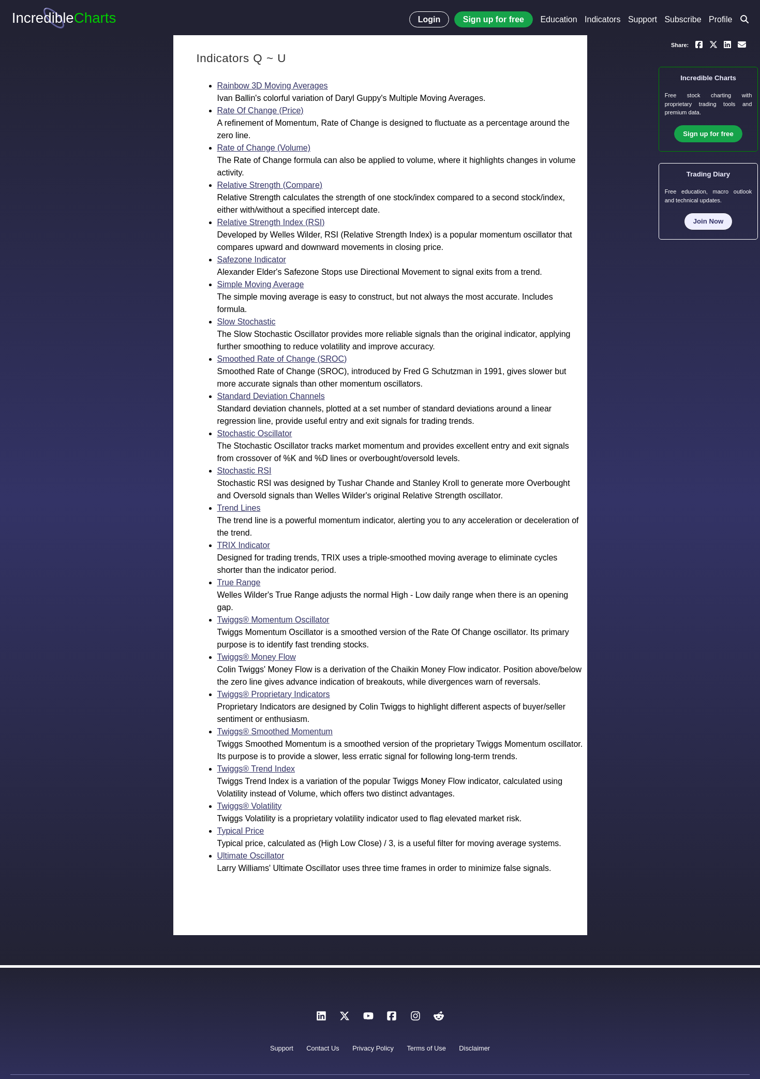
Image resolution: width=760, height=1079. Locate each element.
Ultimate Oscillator (251, 855)
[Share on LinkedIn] (727, 44)
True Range (239, 582)
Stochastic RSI (244, 470)
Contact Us (322, 1048)
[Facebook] (391, 1019)
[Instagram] (415, 1019)
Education (558, 19)
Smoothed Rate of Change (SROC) (282, 358)
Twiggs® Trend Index (256, 768)
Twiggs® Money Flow (256, 657)
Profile (720, 19)
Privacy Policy (373, 1048)
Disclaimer (474, 1048)
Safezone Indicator (251, 259)
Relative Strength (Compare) (270, 185)
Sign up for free (493, 19)
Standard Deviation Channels (271, 396)
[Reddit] (438, 1019)
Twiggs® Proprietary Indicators (273, 694)
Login (429, 19)
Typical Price (240, 830)
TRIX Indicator (243, 545)
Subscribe (682, 19)
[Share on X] (713, 44)
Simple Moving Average (260, 284)
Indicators (602, 19)
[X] (344, 1019)
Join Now (708, 221)
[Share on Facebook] (699, 44)
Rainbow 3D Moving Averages (272, 85)
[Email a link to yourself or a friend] (742, 44)
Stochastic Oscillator (254, 433)
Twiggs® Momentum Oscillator (273, 619)
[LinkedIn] (321, 1019)
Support (642, 19)
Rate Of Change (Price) (260, 110)
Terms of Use (426, 1048)
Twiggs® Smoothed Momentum (275, 731)
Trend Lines (239, 508)
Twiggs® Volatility (249, 806)
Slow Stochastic (246, 321)
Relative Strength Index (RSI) (271, 222)
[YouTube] (368, 1019)
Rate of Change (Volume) (264, 147)
